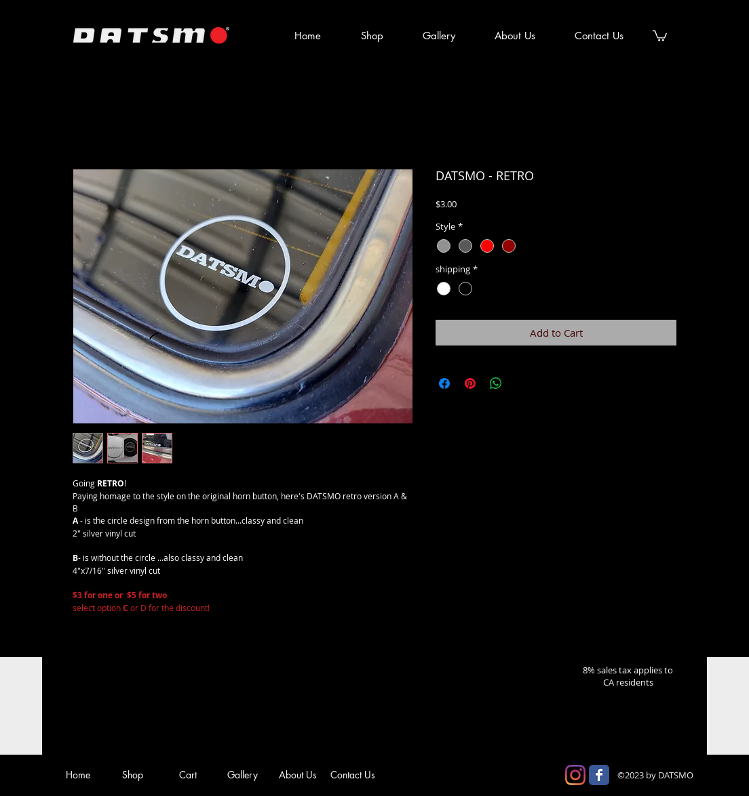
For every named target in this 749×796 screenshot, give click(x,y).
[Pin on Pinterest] (470, 383)
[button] (660, 35)
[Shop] (132, 774)
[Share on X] (522, 383)
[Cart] (187, 774)
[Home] (77, 774)
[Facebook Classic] (599, 775)
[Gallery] (242, 774)
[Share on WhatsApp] (496, 383)
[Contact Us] (352, 774)
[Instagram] (575, 775)
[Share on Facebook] (444, 383)
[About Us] (297, 774)
